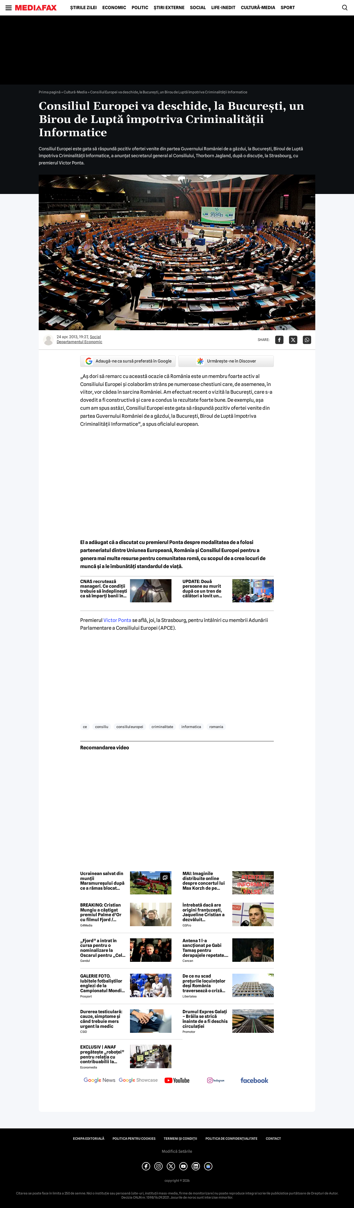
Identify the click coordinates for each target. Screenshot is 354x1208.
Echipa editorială (88, 1139)
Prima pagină (50, 92)
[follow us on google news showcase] (138, 1081)
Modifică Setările (177, 1151)
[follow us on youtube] (177, 1081)
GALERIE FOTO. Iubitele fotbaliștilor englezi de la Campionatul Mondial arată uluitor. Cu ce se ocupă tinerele (103, 983)
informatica (191, 726)
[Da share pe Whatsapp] (307, 340)
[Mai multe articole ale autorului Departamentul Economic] (48, 339)
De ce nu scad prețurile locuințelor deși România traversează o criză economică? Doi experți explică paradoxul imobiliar (204, 983)
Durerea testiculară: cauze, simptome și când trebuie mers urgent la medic (101, 1019)
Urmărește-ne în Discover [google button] (226, 361)
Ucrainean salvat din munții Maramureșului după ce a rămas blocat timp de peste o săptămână (102, 881)
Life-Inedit (223, 8)
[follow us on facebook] (254, 1081)
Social (198, 8)
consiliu (101, 726)
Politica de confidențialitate (231, 1139)
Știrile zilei (83, 8)
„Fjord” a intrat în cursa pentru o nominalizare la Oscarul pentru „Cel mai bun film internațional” (101, 948)
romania (216, 726)
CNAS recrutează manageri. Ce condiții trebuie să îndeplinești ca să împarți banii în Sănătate (103, 588)
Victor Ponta (117, 620)
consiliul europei (129, 726)
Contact (273, 1139)
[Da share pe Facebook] (279, 340)
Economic (114, 8)
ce (85, 726)
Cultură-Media (258, 8)
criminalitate (162, 726)
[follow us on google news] (99, 1081)
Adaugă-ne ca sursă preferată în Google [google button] (128, 361)
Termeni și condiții (180, 1139)
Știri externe (169, 8)
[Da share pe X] (293, 340)
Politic (140, 8)
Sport (288, 8)
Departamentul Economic (79, 342)
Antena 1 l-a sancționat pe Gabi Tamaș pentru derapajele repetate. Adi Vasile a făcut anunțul (204, 948)
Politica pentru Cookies (134, 1139)
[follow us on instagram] (215, 1081)
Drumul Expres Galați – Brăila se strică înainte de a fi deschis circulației (205, 1019)
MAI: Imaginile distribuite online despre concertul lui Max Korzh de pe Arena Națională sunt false (205, 881)
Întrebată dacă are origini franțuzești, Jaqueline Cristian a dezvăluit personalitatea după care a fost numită (204, 912)
